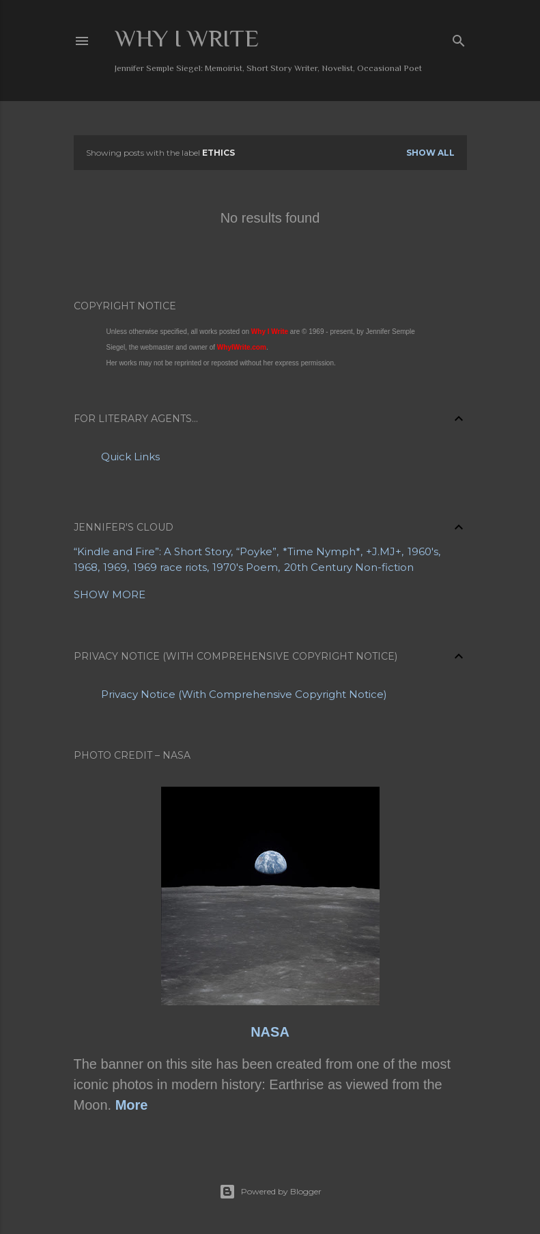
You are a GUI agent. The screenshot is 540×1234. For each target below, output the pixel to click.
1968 (86, 567)
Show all (430, 153)
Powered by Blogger (270, 1191)
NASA (270, 1031)
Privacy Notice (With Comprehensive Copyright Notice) (244, 694)
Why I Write (187, 38)
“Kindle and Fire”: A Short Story (152, 551)
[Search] (459, 38)
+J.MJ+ (383, 551)
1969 (115, 567)
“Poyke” (256, 551)
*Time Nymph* (321, 551)
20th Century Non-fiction (349, 567)
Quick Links (130, 456)
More (131, 1104)
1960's (423, 551)
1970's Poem (245, 567)
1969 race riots (170, 567)
